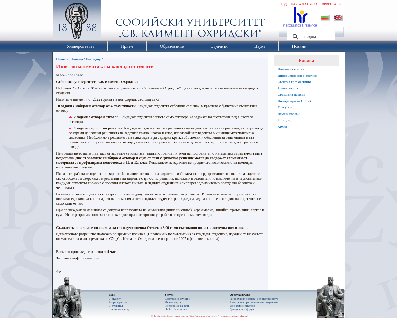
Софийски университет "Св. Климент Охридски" (112, 21)
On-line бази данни (176, 309)
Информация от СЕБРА (294, 101)
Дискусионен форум (242, 309)
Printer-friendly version (60, 272)
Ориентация (332, 4)
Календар (93, 59)
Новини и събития (291, 69)
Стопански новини (291, 94)
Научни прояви (289, 113)
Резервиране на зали (177, 305)
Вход (283, 4)
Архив (282, 126)
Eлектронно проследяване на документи (254, 302)
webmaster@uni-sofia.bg (233, 315)
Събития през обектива (294, 82)
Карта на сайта (304, 4)
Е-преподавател (118, 302)
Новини (76, 59)
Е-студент (115, 298)
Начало (62, 59)
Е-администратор (119, 309)
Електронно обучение (177, 298)
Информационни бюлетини (297, 75)
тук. (97, 258)
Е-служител (116, 305)
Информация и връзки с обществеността (254, 298)
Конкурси (285, 107)
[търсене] (310, 37)
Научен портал (173, 302)
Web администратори (242, 305)
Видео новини (288, 88)
